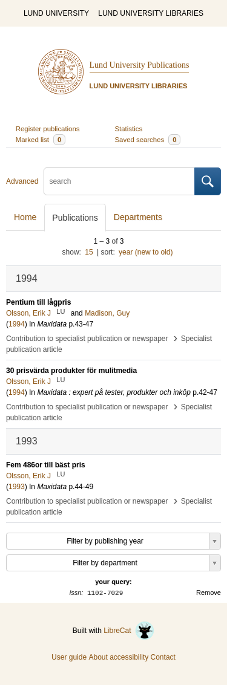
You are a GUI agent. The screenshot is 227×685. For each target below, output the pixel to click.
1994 (16, 324)
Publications (75, 217)
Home (25, 217)
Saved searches (148, 139)
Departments (138, 217)
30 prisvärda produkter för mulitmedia (71, 370)
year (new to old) (146, 252)
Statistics (129, 128)
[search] (119, 181)
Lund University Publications (139, 65)
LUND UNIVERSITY (56, 13)
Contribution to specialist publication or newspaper (87, 338)
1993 (16, 486)
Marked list (40, 139)
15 (89, 252)
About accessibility (118, 657)
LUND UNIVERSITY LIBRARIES (150, 13)
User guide (69, 657)
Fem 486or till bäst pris (45, 465)
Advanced (22, 181)
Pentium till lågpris (38, 302)
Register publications (48, 128)
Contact (163, 657)
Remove (208, 592)
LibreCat (129, 630)
